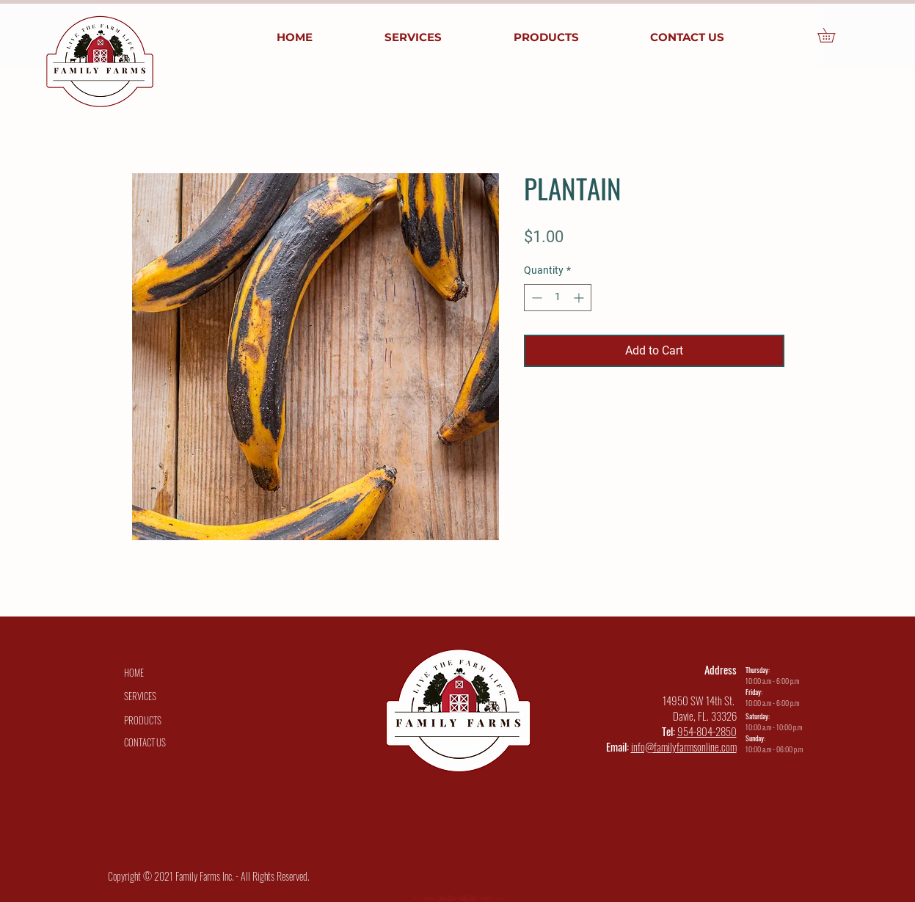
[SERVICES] (140, 696)
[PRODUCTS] (142, 720)
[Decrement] (535, 297)
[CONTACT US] (145, 742)
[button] (833, 35)
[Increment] (580, 297)
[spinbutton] (557, 297)
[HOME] (134, 672)
